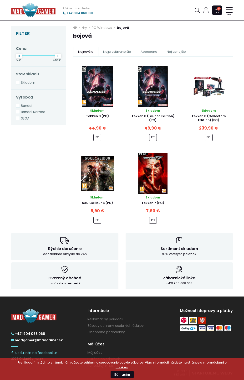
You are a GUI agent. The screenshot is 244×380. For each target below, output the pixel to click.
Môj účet (94, 352)
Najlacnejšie (176, 51)
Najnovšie (85, 51)
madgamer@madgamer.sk (37, 340)
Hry (84, 28)
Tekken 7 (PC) (153, 203)
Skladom (28, 82)
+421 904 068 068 (78, 13)
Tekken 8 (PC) (97, 116)
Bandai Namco (33, 111)
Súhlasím (122, 374)
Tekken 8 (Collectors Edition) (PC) (209, 118)
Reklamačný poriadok (105, 319)
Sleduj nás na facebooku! (34, 352)
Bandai (26, 105)
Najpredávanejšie (117, 51)
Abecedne (149, 51)
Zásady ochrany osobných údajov (115, 325)
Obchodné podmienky (106, 332)
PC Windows (102, 28)
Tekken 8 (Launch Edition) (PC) (153, 118)
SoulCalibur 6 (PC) (97, 203)
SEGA (25, 118)
